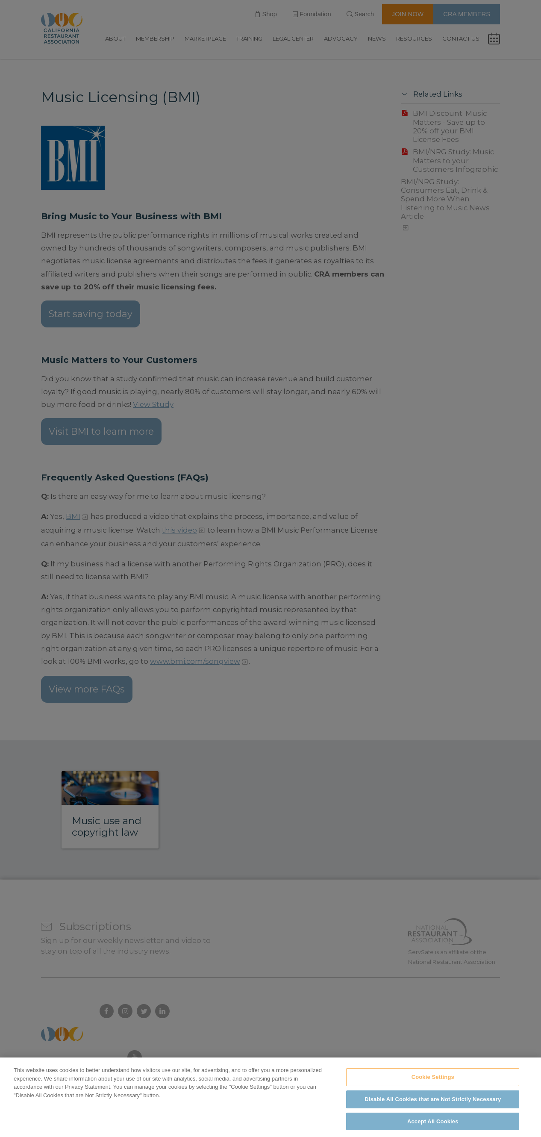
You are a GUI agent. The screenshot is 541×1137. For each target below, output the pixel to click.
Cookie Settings (433, 1086)
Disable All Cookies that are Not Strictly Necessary (433, 1108)
